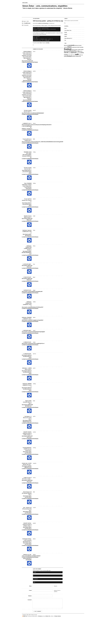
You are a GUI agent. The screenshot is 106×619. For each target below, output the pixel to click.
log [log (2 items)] (78, 51)
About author (25, 2)
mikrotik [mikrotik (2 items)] (66, 52)
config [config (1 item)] (73, 47)
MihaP (66, 36)
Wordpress (40, 616)
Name (30, 586)
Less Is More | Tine (68, 30)
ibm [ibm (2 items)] (68, 51)
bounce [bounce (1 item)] (77, 45)
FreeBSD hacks (27, 23)
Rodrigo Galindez (57, 616)
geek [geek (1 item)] (72, 49)
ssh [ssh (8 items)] (77, 54)
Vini (65, 40)
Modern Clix (48, 616)
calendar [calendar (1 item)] (65, 47)
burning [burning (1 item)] (80, 45)
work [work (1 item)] (80, 56)
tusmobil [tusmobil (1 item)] (73, 56)
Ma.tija (66, 32)
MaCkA (66, 34)
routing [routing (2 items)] (66, 54)
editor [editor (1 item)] (78, 47)
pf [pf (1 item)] (78, 52)
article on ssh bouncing (43, 23)
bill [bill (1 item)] (75, 45)
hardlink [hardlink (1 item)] (82, 49)
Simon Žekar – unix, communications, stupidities (44, 6)
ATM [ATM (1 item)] (68, 45)
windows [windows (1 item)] (77, 56)
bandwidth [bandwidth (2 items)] (71, 45)
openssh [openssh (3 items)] (73, 52)
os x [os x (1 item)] (77, 52)
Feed (25, 616)
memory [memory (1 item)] (80, 51)
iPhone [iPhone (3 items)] (71, 51)
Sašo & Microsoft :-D (68, 38)
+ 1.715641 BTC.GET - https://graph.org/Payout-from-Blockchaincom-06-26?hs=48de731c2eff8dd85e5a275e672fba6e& (30, 356)
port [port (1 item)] (80, 52)
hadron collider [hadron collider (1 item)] (77, 49)
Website (30, 595)
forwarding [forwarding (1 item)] (81, 47)
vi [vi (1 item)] (75, 56)
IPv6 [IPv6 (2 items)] (75, 51)
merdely (47, 42)
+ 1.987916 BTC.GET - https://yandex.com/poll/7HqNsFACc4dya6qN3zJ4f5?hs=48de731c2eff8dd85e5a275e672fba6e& (32, 291)
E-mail (30, 590)
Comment (30, 599)
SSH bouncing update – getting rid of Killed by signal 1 (49, 21)
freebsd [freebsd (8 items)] (67, 49)
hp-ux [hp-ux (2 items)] (65, 51)
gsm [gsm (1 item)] (74, 49)
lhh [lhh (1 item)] (76, 51)
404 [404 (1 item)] (64, 45)
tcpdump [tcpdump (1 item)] (65, 56)
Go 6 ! (66, 28)
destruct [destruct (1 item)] (75, 47)
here (41, 42)
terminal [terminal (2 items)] (69, 56)
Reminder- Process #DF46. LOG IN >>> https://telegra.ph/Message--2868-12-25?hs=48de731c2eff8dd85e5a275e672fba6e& (30, 219)
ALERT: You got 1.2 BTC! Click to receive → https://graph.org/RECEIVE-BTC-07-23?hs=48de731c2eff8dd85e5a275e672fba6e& (30, 480)
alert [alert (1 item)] (66, 45)
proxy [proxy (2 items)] (82, 52)
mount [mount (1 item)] (69, 52)
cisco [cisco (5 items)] (69, 47)
